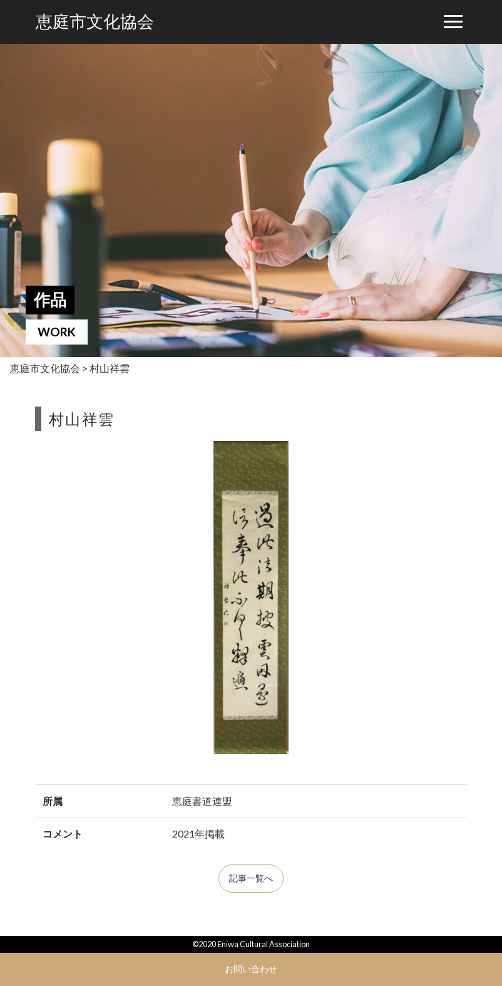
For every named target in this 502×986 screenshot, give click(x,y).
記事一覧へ (251, 878)
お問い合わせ (251, 968)
